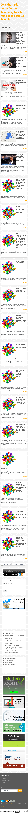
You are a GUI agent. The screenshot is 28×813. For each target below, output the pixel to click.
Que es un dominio (9, 660)
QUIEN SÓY (5, 798)
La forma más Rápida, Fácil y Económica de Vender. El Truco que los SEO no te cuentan (20, 184)
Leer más (25, 51)
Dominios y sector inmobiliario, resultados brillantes (20, 209)
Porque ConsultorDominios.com (9, 796)
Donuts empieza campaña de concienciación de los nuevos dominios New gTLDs (21, 428)
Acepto (17, 811)
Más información (24, 811)
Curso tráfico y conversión (21, 262)
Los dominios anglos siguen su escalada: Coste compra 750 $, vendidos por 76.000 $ (21, 401)
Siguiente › (15, 564)
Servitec (4, 782)
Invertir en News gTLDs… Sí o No (21, 82)
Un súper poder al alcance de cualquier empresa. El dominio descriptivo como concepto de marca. (21, 63)
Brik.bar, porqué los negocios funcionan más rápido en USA (21, 319)
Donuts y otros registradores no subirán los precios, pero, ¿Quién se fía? (21, 107)
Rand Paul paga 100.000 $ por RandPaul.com (21, 290)
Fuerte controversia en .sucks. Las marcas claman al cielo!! (21, 346)
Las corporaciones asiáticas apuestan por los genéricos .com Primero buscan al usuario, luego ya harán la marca (21, 240)
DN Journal (4, 778)
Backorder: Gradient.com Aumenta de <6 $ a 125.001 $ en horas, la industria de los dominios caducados (21, 38)
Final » (22, 564)
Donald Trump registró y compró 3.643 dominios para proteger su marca (20, 158)
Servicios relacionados (9, 666)
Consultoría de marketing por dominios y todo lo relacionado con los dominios (12, 12)
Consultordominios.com (7, 803)
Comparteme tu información (11, 658)
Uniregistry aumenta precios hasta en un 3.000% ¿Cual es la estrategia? (20, 135)
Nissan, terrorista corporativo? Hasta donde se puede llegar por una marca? (21, 513)
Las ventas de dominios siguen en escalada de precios (20, 373)
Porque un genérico (9, 662)
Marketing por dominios (10, 664)
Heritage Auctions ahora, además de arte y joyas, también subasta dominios (21, 487)
